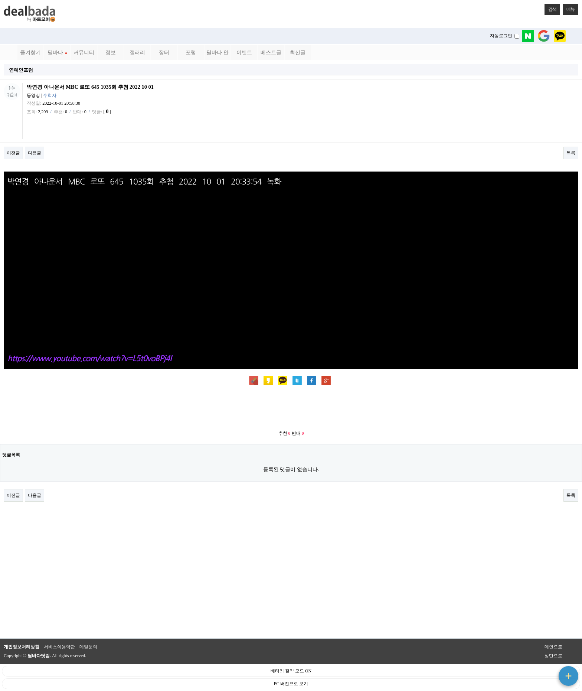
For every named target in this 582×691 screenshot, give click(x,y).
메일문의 (88, 646)
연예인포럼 (21, 70)
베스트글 (271, 52)
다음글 (34, 153)
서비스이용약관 (59, 646)
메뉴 (569, 8)
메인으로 (553, 646)
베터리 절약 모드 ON (291, 671)
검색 (550, 8)
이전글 (13, 153)
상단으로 (553, 655)
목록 (570, 153)
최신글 (297, 52)
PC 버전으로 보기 (291, 683)
